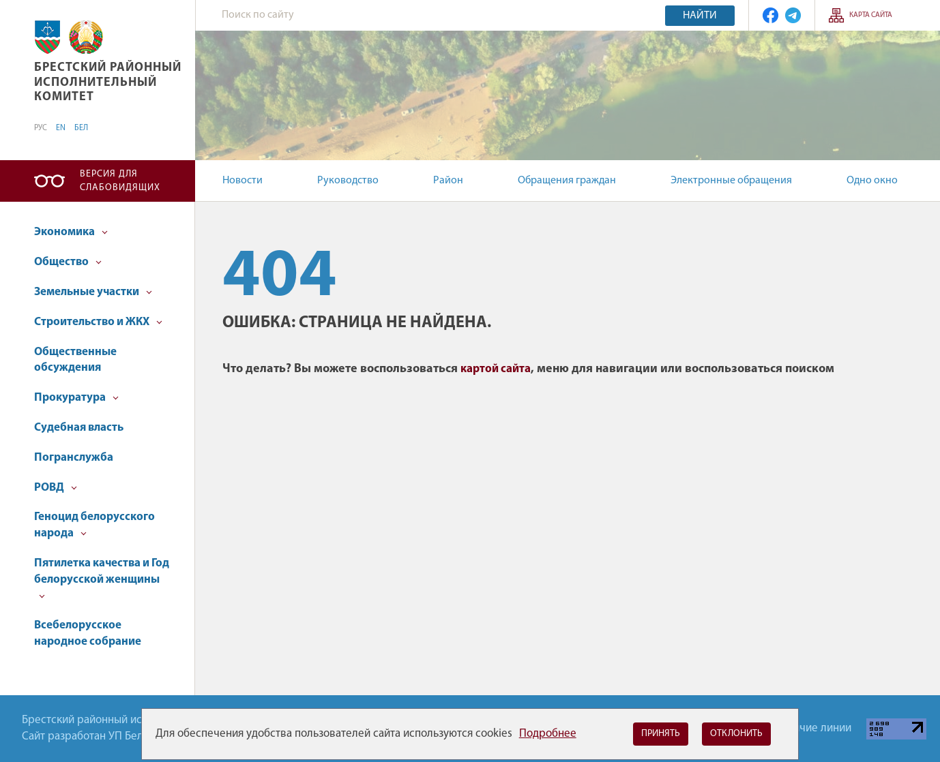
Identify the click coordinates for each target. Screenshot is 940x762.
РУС (40, 128)
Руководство (348, 180)
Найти (700, 15)
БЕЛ (81, 128)
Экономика (71, 232)
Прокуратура (76, 397)
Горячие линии (814, 728)
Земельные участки (93, 292)
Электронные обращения (731, 180)
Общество (68, 262)
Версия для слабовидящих (120, 181)
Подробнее (547, 734)
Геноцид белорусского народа (94, 525)
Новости (242, 180)
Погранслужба (73, 457)
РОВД (55, 487)
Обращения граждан (567, 180)
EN (60, 128)
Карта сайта (870, 15)
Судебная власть (78, 427)
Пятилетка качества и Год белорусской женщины (101, 578)
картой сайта (495, 369)
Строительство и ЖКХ (98, 322)
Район (448, 180)
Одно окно (872, 180)
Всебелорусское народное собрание (87, 633)
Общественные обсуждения (75, 360)
